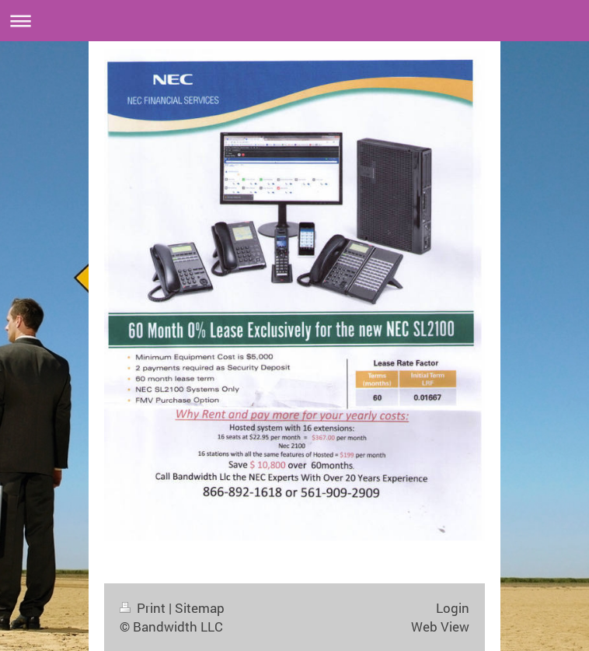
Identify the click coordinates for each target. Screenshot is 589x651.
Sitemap (200, 608)
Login (452, 608)
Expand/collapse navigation (294, 20)
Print (144, 608)
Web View (440, 626)
